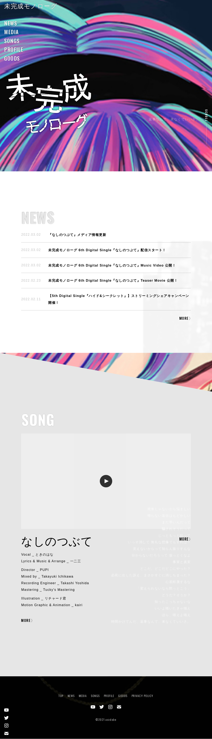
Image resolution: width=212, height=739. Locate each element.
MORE (184, 318)
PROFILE (13, 49)
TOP (61, 696)
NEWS (10, 23)
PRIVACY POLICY (142, 696)
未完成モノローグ (30, 6)
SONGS (12, 40)
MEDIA (11, 32)
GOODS (12, 58)
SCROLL (206, 115)
